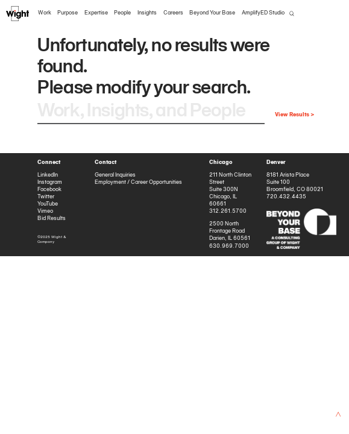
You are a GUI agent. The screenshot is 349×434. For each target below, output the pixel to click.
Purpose (67, 13)
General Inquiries (115, 175)
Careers (173, 13)
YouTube (47, 204)
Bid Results (51, 218)
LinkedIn (47, 175)
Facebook (49, 189)
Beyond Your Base (212, 13)
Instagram (49, 182)
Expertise (96, 13)
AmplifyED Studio (263, 13)
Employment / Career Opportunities (138, 182)
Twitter (45, 197)
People (122, 13)
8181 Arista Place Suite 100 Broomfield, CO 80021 (294, 182)
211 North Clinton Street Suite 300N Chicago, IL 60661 (230, 189)
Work (44, 13)
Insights (147, 13)
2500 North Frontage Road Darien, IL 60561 (229, 231)
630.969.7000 (229, 246)
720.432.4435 (286, 197)
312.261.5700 (228, 211)
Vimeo (45, 211)
